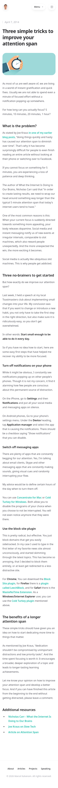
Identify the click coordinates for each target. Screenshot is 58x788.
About (11, 768)
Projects (33, 768)
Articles (21, 768)
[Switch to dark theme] (52, 7)
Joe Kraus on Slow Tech (22, 726)
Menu (38, 6)
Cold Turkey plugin (23, 601)
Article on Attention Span (23, 732)
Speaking (46, 768)
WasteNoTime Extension (17, 592)
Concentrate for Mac (29, 497)
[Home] (5, 7)
